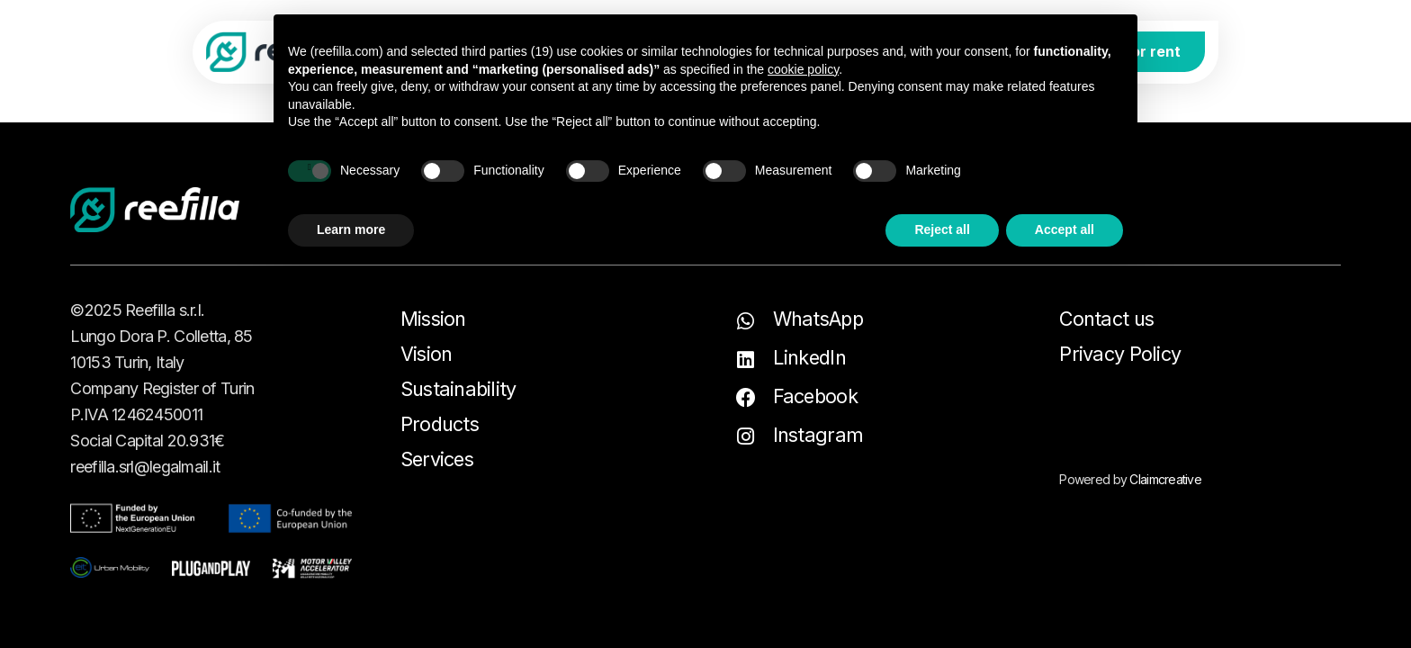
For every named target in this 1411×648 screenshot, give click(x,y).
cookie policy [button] (803, 69)
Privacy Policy (1120, 353)
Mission (433, 318)
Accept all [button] (1064, 229)
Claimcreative (1165, 479)
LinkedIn (809, 357)
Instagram (818, 434)
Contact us (1106, 318)
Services (436, 459)
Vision (426, 353)
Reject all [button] (941, 229)
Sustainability (458, 388)
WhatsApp (818, 318)
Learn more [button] (351, 229)
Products (439, 424)
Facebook (815, 396)
